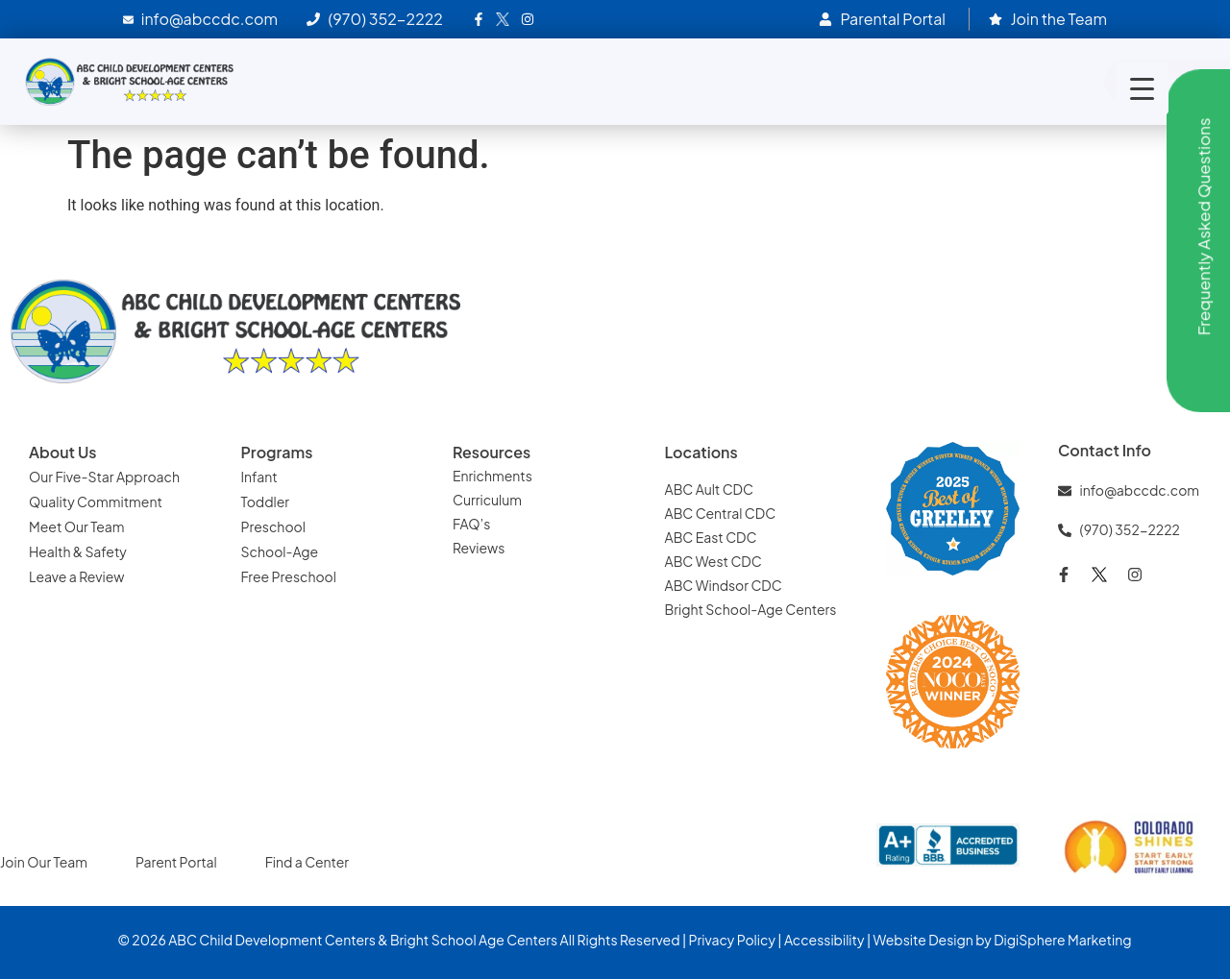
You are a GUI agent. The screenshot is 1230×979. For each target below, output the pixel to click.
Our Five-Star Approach (104, 476)
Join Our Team (43, 861)
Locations (701, 452)
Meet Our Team (77, 526)
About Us (62, 452)
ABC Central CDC (720, 513)
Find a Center (307, 861)
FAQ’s (471, 523)
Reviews (478, 547)
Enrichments (492, 475)
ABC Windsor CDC (723, 585)
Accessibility (824, 939)
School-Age (280, 551)
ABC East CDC (711, 537)
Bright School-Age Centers (751, 609)
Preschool (273, 526)
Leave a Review (76, 576)
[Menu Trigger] (1142, 88)
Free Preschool (288, 576)
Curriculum (487, 499)
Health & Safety (78, 551)
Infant (259, 476)
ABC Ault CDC (709, 489)
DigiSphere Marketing (1062, 939)
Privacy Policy (732, 939)
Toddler (265, 501)
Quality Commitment (95, 501)
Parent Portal (176, 861)
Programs (277, 452)
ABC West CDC (713, 561)
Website (899, 939)
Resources (491, 452)
